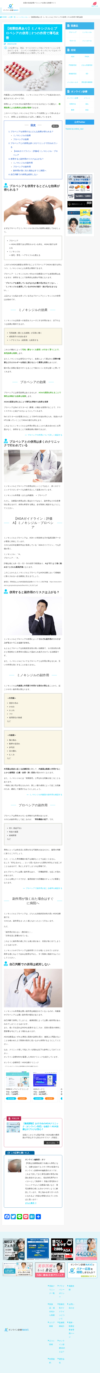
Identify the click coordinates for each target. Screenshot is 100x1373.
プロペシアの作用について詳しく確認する (45, 428)
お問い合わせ (71, 1299)
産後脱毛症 (73, 74)
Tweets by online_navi (74, 129)
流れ (87, 104)
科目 (87, 110)
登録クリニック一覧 (52, 1282)
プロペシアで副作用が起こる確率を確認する (44, 881)
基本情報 (11, 1091)
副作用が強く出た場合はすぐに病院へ (28, 164)
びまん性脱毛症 (87, 65)
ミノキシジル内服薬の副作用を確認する (45, 788)
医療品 (72, 25)
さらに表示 (29, 1196)
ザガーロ (73, 41)
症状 (71, 50)
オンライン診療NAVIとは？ (62, 1338)
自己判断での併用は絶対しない (23, 168)
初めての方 (95, 5)
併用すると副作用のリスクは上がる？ (26, 153)
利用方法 (73, 104)
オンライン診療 (77, 91)
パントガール (87, 41)
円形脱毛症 (73, 65)
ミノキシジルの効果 (21, 135)
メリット (87, 98)
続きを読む (51, 1136)
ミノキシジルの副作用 (22, 157)
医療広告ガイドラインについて (62, 1304)
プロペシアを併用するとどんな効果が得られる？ (31, 131)
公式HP (22, 1091)
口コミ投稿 (52, 1335)
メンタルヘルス (72, 82)
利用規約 (52, 1353)
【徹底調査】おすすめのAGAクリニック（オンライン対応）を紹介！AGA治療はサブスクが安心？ (40, 1119)
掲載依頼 (71, 1281)
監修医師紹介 (62, 1317)
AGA (72, 57)
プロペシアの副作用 (21, 160)
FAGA (87, 57)
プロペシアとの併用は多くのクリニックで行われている (33, 142)
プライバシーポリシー (62, 1284)
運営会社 (62, 1353)
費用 (72, 110)
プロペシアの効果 (20, 139)
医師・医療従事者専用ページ (71, 1322)
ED (87, 74)
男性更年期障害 (87, 82)
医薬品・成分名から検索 (52, 1302)
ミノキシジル (87, 32)
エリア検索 (52, 1317)
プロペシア (73, 32)
